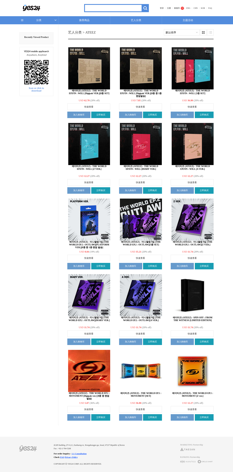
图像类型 (203, 32)
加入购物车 (79, 115)
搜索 (145, 8)
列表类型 (210, 32)
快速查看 (88, 107)
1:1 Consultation (79, 453)
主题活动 (188, 20)
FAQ (210, 8)
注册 (169, 8)
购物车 (177, 8)
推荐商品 (84, 20)
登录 (162, 8)
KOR (203, 8)
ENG (188, 8)
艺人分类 (136, 20)
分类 (38, 20)
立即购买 (100, 115)
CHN (196, 8)
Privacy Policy (71, 457)
